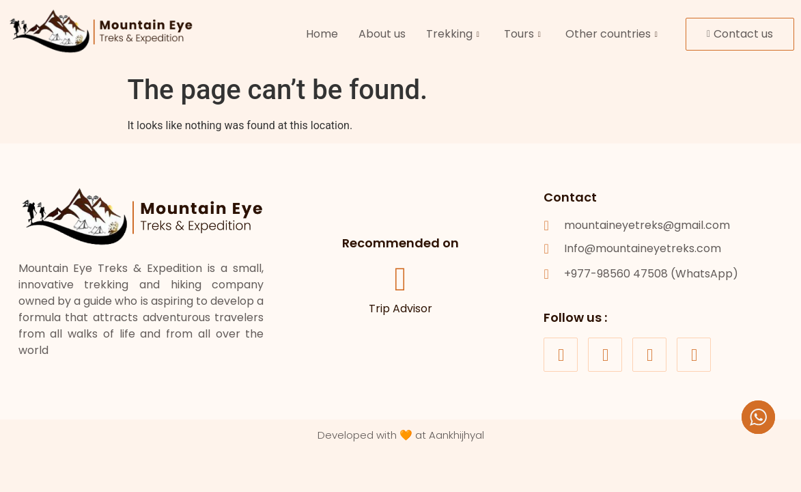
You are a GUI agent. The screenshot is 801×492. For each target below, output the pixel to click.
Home (322, 34)
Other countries (611, 34)
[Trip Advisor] (400, 280)
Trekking (452, 34)
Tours (522, 34)
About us (382, 34)
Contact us (740, 34)
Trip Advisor (400, 309)
